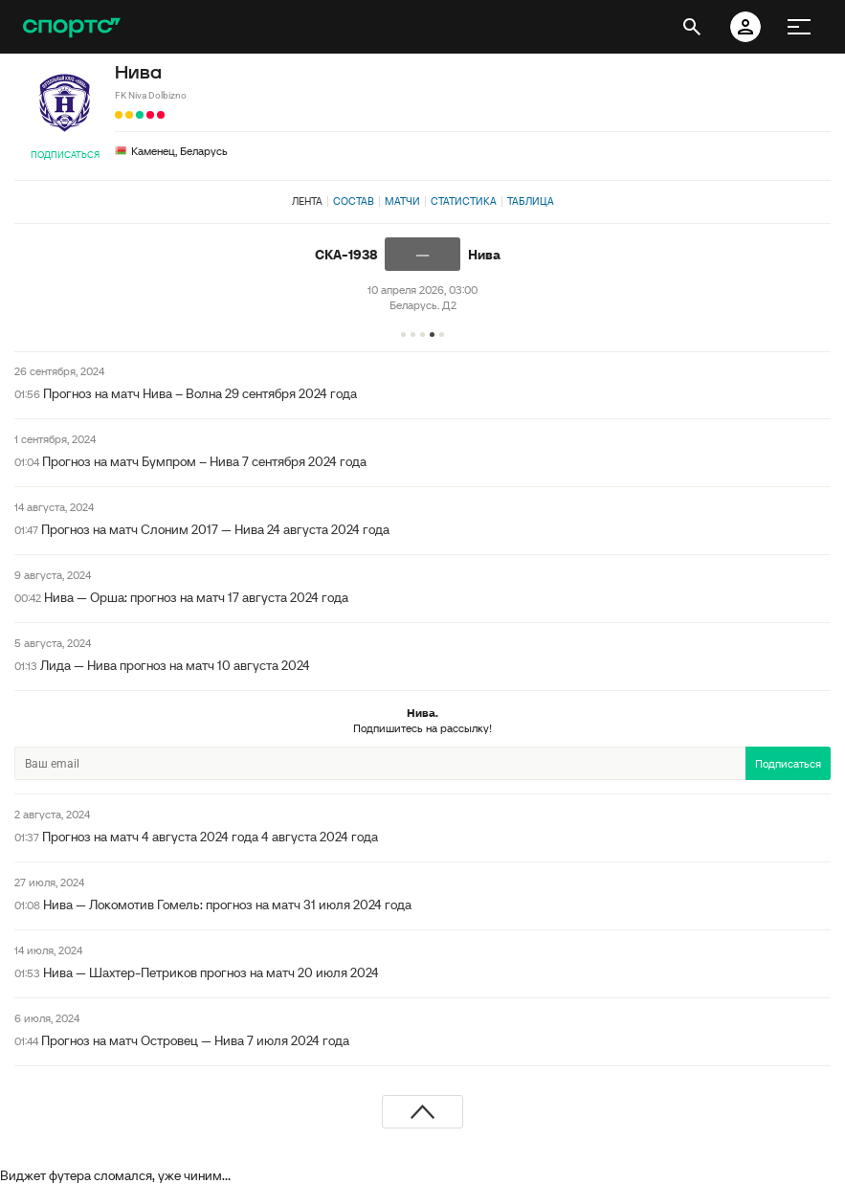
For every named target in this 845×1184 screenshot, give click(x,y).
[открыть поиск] (692, 27)
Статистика (464, 201)
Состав (353, 201)
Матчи (402, 201)
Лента (307, 201)
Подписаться (65, 154)
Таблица (530, 201)
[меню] (799, 27)
